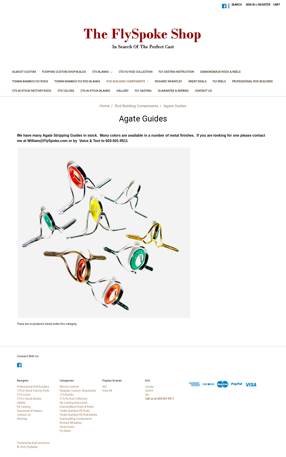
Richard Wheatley (168, 81)
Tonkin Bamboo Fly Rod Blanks (77, 81)
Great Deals (197, 81)
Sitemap (22, 418)
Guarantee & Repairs (173, 90)
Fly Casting (143, 90)
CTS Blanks (102, 71)
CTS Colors (65, 90)
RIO (104, 386)
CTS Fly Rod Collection (135, 71)
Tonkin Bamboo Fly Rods (30, 81)
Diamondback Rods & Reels (220, 71)
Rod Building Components (127, 81)
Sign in (250, 4)
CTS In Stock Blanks (95, 90)
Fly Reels (219, 81)
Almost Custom (24, 71)
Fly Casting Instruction (176, 71)
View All (107, 390)
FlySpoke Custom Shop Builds (64, 71)
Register (264, 4)
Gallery (122, 90)
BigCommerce (41, 442)
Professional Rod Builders (252, 81)
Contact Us (203, 90)
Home (105, 106)
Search (236, 4)
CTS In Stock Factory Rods (31, 90)
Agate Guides (175, 106)
